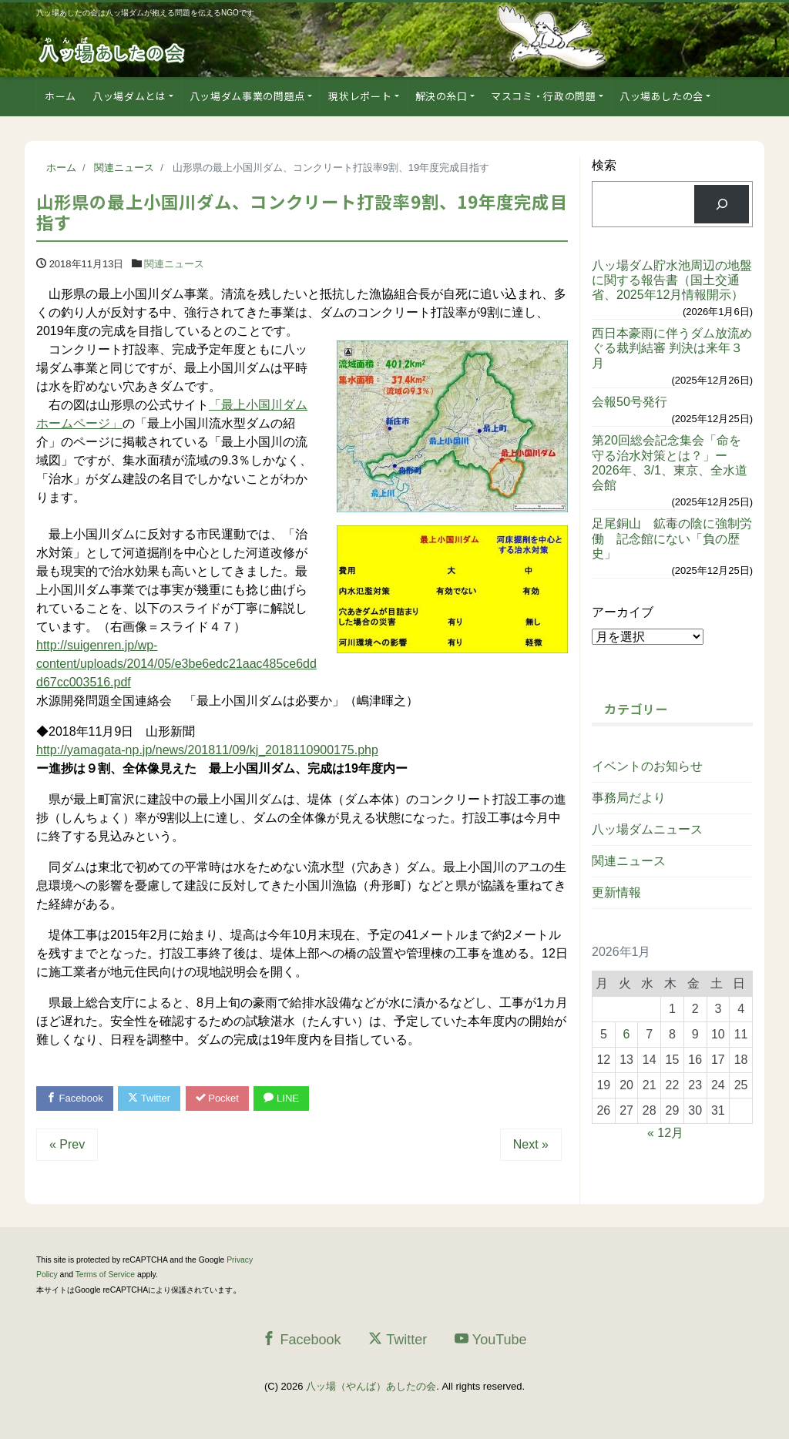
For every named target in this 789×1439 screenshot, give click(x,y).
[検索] (721, 204)
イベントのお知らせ (647, 766)
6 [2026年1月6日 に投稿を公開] (626, 1034)
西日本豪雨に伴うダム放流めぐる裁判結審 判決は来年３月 (672, 348)
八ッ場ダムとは (129, 96)
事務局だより (629, 797)
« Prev (67, 1144)
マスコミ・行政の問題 (543, 96)
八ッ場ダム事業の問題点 (247, 96)
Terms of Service (105, 1274)
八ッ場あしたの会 (661, 96)
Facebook (74, 1098)
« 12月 (665, 1132)
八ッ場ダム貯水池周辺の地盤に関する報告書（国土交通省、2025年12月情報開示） (672, 280)
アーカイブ (622, 612)
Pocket (217, 1098)
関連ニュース (174, 264)
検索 (604, 165)
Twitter (149, 1098)
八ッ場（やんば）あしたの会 (371, 1386)
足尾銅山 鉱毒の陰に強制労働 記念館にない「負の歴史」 (672, 538)
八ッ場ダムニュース (647, 829)
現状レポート (359, 96)
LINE (281, 1098)
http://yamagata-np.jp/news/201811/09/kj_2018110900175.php (207, 749)
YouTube (491, 1339)
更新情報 (616, 892)
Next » (531, 1144)
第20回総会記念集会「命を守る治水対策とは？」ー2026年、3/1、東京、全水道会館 (669, 462)
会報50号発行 (629, 401)
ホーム (60, 96)
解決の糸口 (441, 96)
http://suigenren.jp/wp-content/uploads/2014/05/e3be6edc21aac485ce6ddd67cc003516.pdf (176, 664)
